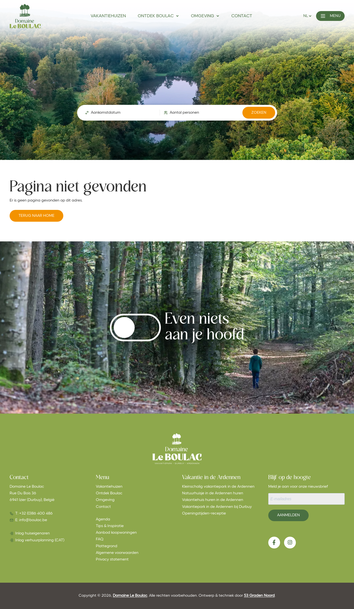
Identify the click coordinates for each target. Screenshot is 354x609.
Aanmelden (288, 515)
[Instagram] (290, 542)
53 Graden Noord (259, 596)
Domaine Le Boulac (130, 596)
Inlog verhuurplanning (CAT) (39, 540)
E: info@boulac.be (31, 520)
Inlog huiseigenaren (32, 533)
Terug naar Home (36, 216)
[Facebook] (274, 542)
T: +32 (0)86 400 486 (34, 513)
